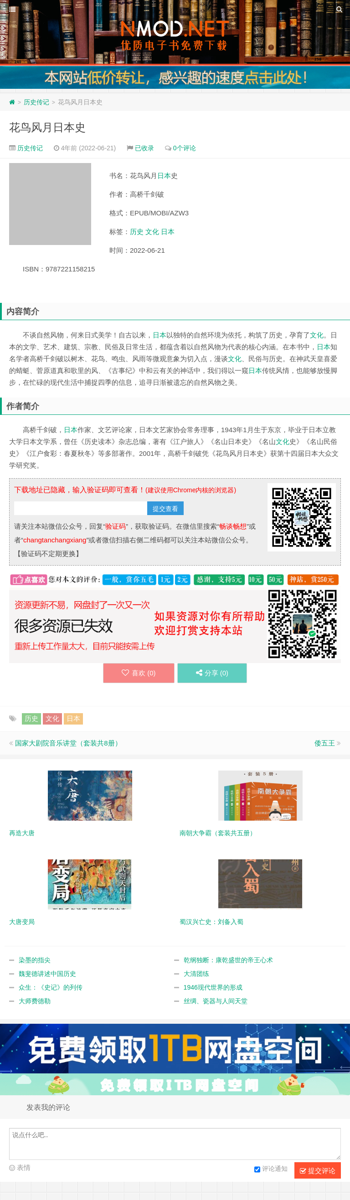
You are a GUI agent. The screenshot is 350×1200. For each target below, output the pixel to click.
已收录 (144, 148)
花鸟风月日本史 (47, 127)
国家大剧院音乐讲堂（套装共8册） (68, 743)
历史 (137, 231)
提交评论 (317, 1171)
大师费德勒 (35, 1001)
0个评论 (184, 148)
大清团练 (196, 973)
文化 (152, 231)
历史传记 (36, 102)
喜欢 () (139, 673)
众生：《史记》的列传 (50, 987)
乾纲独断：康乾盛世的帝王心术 (228, 960)
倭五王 (324, 743)
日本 (164, 175)
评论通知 (271, 1169)
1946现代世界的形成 (213, 987)
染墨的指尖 (35, 960)
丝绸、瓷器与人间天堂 (215, 1001)
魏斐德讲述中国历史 (47, 973)
